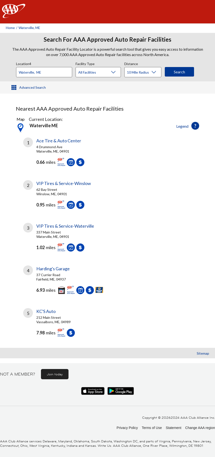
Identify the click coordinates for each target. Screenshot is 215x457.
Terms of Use (152, 428)
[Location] (44, 72)
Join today (55, 374)
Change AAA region (200, 428)
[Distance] (145, 72)
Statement (173, 428)
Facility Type (85, 63)
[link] (65, 155)
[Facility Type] (102, 72)
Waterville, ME (29, 28)
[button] (195, 126)
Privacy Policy (127, 428)
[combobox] (46, 71)
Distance (131, 63)
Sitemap (203, 353)
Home (10, 28)
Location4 (23, 63)
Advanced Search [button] (32, 87)
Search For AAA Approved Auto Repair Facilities (107, 39)
